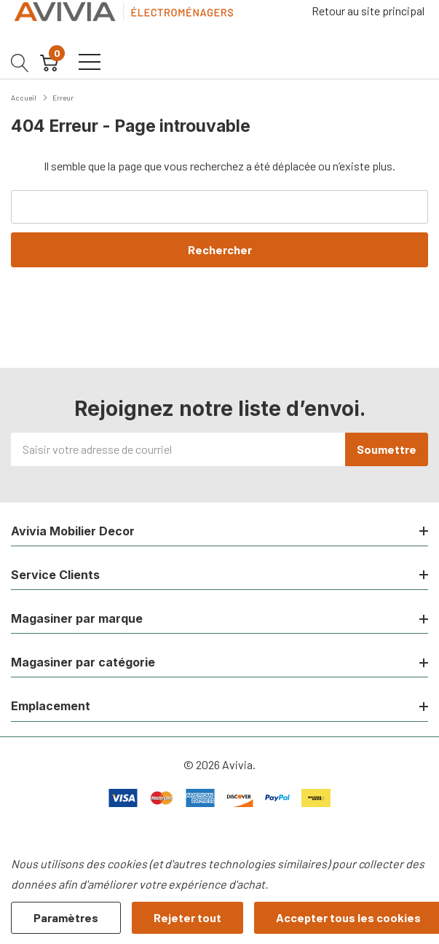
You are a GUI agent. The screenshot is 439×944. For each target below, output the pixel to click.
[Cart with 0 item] (49, 62)
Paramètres (65, 917)
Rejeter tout (187, 917)
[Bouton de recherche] (20, 62)
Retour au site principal (368, 10)
